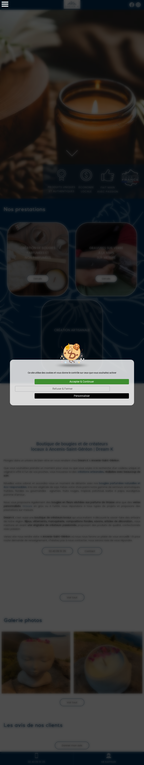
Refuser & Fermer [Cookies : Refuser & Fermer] (62, 388)
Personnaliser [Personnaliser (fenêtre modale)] (82, 395)
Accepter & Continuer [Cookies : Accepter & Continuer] (82, 381)
